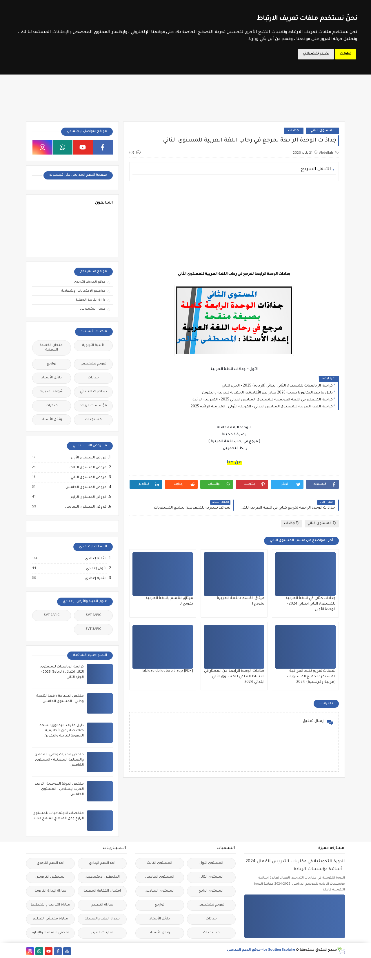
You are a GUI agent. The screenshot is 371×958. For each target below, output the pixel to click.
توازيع (51, 364)
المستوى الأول (211, 863)
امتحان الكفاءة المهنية (51, 348)
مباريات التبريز (102, 933)
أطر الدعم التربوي (50, 863)
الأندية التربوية (93, 345)
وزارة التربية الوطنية (90, 300)
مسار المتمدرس (93, 309)
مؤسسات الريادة (93, 406)
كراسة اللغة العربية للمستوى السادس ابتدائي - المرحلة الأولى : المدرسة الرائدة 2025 (262, 407)
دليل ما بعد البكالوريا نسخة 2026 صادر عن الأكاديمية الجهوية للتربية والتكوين (267, 393)
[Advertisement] (234, 225)
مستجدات (93, 420)
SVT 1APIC (93, 615)
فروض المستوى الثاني (88, 477)
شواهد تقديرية (51, 392)
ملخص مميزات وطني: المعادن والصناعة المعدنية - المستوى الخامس (59, 760)
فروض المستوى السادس (85, 507)
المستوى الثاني (322, 131)
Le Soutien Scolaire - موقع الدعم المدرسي (261, 950)
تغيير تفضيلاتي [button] (316, 54)
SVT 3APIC (93, 629)
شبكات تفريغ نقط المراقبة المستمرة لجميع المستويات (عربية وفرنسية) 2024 (311, 676)
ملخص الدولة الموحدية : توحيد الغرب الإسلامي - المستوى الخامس (59, 789)
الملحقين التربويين (50, 877)
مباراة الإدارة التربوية (50, 891)
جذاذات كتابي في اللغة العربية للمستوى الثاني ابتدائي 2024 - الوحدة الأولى (310, 604)
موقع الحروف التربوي (90, 282)
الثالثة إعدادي (95, 558)
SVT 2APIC (51, 615)
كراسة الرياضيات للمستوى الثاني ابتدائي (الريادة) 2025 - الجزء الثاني (277, 386)
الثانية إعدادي (95, 578)
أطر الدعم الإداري (102, 863)
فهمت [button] (345, 54)
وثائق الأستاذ (51, 420)
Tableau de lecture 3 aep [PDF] (167, 671)
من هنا (234, 462)
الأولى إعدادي (96, 568)
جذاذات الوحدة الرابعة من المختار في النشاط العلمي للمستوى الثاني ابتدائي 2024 (234, 676)
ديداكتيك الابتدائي (93, 392)
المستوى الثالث (159, 863)
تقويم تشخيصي (93, 364)
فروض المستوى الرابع (88, 497)
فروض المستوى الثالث (87, 467)
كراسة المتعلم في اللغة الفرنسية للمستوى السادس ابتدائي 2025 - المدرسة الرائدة (262, 400)
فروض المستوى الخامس (85, 487)
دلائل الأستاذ (51, 378)
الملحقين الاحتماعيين (102, 877)
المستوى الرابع (211, 891)
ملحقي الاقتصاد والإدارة (50, 933)
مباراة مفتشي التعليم (50, 919)
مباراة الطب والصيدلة (102, 919)
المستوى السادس (159, 891)
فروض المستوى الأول (88, 458)
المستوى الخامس (159, 877)
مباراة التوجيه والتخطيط (50, 905)
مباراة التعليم (102, 905)
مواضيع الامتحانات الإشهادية (83, 291)
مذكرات (52, 406)
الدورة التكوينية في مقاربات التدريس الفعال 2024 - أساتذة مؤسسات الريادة (295, 865)
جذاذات (293, 131)
